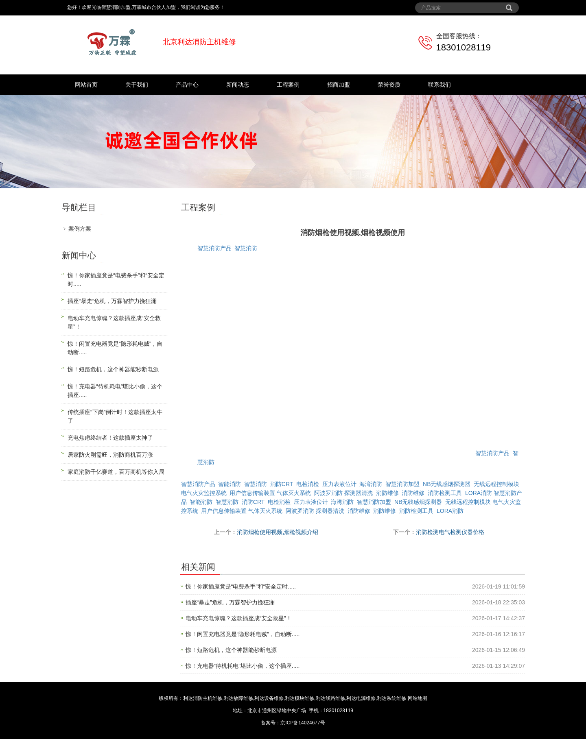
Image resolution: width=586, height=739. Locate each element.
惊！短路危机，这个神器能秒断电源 (231, 650)
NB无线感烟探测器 (446, 484)
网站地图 (417, 698)
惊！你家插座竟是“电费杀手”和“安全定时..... (241, 586)
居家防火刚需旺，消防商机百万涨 (110, 454)
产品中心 (187, 84)
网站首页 (86, 84)
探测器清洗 (358, 493)
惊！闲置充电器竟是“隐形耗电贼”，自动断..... (243, 634)
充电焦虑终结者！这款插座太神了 (110, 437)
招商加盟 (338, 84)
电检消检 (307, 484)
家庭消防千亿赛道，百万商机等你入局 (116, 472)
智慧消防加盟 (402, 484)
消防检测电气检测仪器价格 (450, 532)
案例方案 (79, 228)
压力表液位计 (339, 484)
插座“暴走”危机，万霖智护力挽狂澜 (230, 602)
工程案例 (288, 84)
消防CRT (281, 484)
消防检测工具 (445, 493)
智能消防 (229, 484)
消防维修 (387, 493)
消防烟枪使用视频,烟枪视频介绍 (277, 532)
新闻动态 (237, 84)
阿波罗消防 (328, 493)
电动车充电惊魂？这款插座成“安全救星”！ (239, 618)
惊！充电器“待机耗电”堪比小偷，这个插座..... (243, 666)
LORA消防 (478, 493)
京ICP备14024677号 (302, 723)
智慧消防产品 (214, 248)
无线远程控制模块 (496, 484)
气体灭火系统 (294, 493)
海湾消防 (370, 484)
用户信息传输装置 (252, 493)
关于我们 (136, 84)
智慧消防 (245, 248)
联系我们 (439, 84)
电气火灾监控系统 (204, 493)
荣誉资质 (389, 84)
